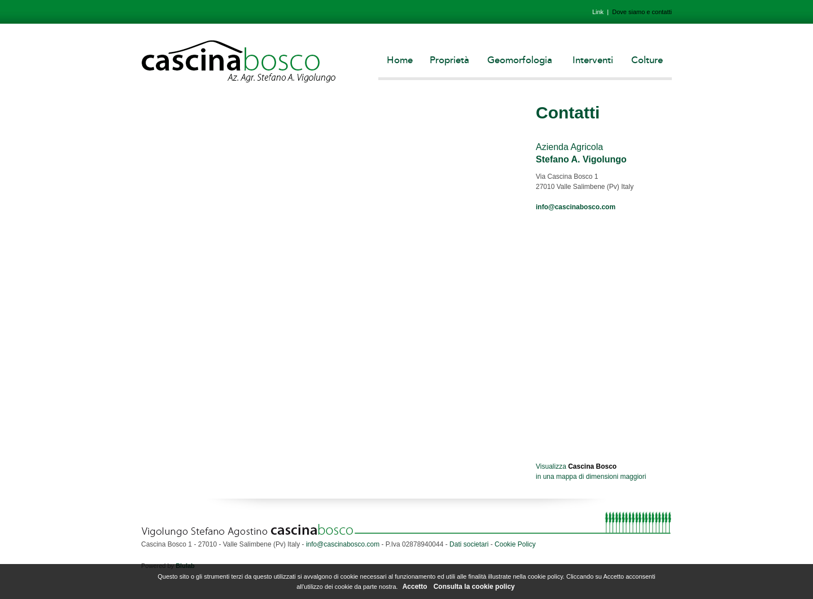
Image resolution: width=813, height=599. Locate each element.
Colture (647, 60)
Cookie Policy (515, 544)
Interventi (592, 60)
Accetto (415, 587)
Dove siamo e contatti (642, 11)
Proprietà (449, 60)
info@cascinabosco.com (575, 207)
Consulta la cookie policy (474, 587)
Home (400, 60)
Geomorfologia (519, 60)
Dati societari (468, 544)
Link (598, 11)
